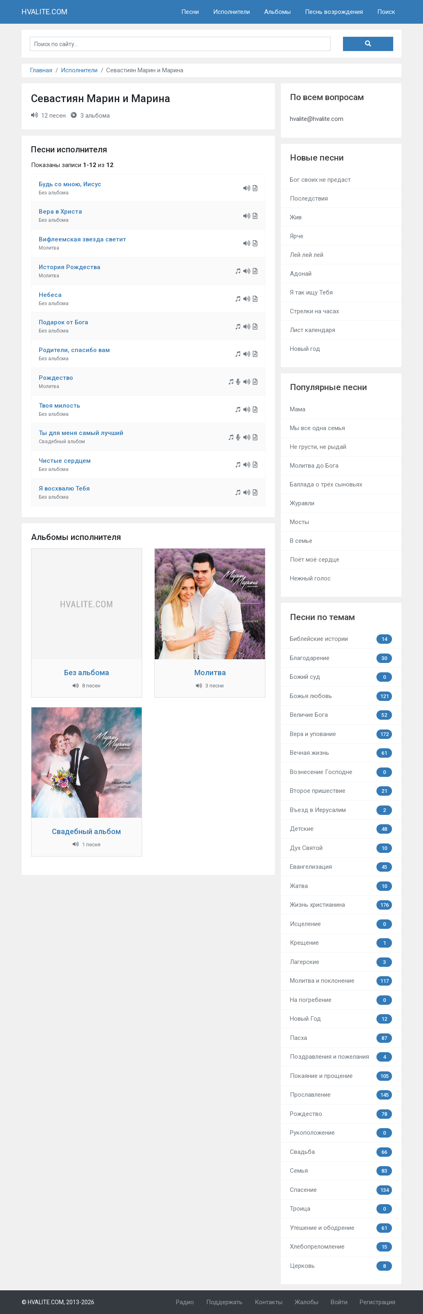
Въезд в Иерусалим (341, 810)
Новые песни (317, 158)
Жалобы (306, 1302)
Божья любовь (341, 696)
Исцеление (341, 924)
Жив (296, 217)
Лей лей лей (306, 255)
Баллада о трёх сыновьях (326, 484)
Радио (185, 1302)
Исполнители (231, 12)
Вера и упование (341, 734)
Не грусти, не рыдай (318, 447)
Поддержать (224, 1302)
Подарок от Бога (63, 322)
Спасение (341, 1190)
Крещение (341, 943)
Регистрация (377, 1302)
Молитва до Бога (314, 465)
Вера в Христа (60, 211)
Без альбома (86, 672)
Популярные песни (328, 387)
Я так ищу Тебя (311, 292)
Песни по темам (322, 617)
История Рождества (69, 267)
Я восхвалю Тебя (64, 488)
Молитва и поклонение (341, 981)
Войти (339, 1302)
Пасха (341, 1038)
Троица (341, 1209)
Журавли (302, 503)
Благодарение (341, 658)
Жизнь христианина (341, 905)
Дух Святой (341, 848)
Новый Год (341, 1019)
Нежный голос (310, 578)
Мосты (299, 522)
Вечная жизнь (341, 753)
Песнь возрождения (334, 12)
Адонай (301, 273)
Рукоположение (341, 1133)
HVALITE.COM (44, 11)
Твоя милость (59, 405)
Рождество (56, 377)
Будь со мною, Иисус (70, 184)
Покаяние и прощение (341, 1076)
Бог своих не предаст (320, 179)
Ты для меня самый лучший (81, 433)
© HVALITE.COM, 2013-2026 (58, 1302)
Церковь (341, 1266)
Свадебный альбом (86, 831)
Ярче (296, 236)
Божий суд (341, 677)
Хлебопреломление (341, 1247)
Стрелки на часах (314, 311)
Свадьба (341, 1152)
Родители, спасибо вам (74, 350)
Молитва (210, 672)
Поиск (386, 12)
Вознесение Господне (341, 772)
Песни (190, 12)
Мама (297, 409)
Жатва (341, 886)
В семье (301, 540)
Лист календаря (312, 330)
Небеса (50, 295)
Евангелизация (341, 867)
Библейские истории (341, 639)
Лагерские (341, 962)
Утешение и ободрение (341, 1228)
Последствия (309, 198)
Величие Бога (341, 715)
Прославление (341, 1095)
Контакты (269, 1302)
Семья (341, 1171)
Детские (341, 829)
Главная (41, 70)
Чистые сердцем (65, 460)
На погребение (341, 1000)
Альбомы (277, 12)
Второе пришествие (341, 791)
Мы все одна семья (317, 428)
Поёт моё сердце (314, 559)
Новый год (305, 348)
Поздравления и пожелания (341, 1057)
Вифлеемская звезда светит (82, 239)
